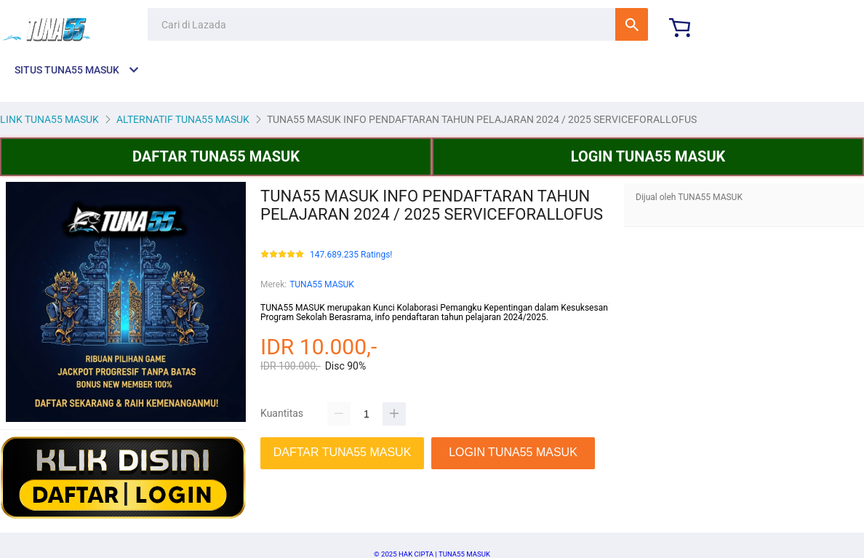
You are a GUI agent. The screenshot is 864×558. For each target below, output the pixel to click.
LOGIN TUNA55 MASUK (648, 156)
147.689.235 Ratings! (351, 255)
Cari (631, 24)
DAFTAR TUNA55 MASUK (216, 156)
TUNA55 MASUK (321, 284)
